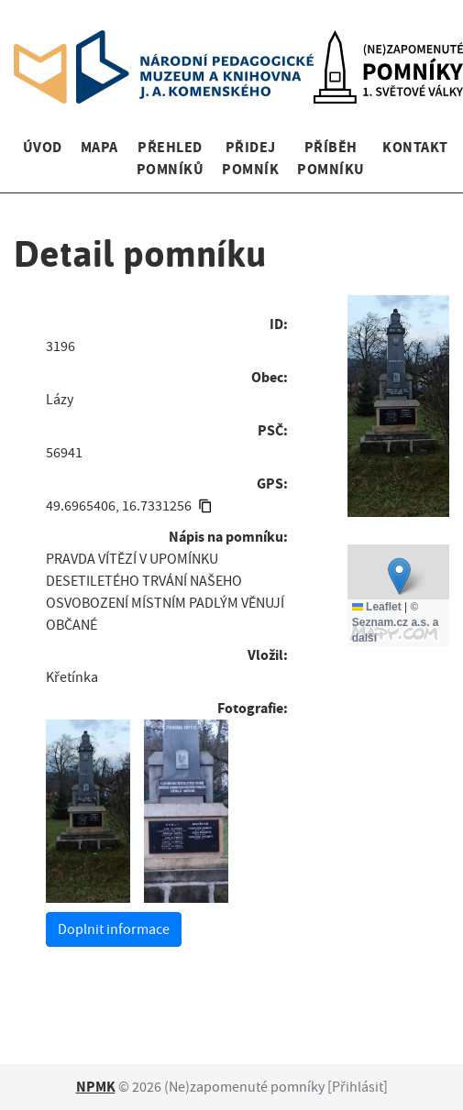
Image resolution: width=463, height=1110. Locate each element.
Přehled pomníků (170, 158)
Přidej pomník (250, 158)
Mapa (99, 147)
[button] (399, 576)
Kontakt (414, 147)
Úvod (42, 147)
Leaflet (377, 606)
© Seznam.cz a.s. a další (395, 622)
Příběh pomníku (330, 158)
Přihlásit (357, 1087)
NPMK (96, 1086)
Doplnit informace (114, 929)
